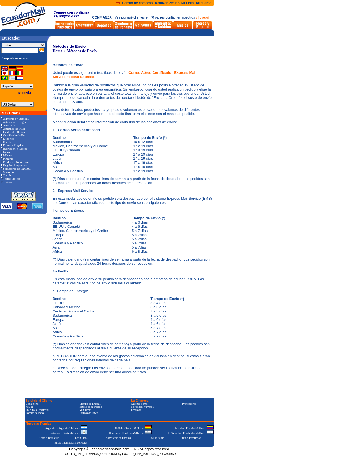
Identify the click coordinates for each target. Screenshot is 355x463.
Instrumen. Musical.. (14, 148)
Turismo (7, 182)
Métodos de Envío (82, 51)
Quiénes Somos (140, 403)
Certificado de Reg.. (14, 135)
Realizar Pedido (168, 3)
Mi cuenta (203, 3)
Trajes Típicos (11, 178)
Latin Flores (82, 437)
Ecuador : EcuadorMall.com (194, 428)
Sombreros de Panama (118, 437)
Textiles (7, 175)
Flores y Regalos (12, 145)
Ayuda (29, 406)
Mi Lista (187, 3)
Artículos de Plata (13, 128)
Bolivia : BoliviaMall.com (133, 428)
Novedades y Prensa (142, 406)
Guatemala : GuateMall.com (68, 433)
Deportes (7, 138)
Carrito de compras (137, 3)
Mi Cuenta (85, 409)
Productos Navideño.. (15, 162)
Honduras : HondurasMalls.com (130, 433)
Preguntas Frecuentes (37, 409)
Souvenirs (8, 172)
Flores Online (156, 437)
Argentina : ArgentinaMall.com (66, 428)
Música (6, 155)
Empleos (136, 409)
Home (57, 51)
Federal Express (80, 77)
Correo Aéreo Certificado (150, 73)
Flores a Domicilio (48, 437)
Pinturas (7, 158)
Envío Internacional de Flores (70, 442)
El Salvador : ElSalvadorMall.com (190, 433)
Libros (6, 152)
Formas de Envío (88, 412)
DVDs (6, 142)
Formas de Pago (35, 412)
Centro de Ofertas (13, 132)
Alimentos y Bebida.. (15, 118)
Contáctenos (32, 403)
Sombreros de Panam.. (16, 168)
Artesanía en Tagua (14, 122)
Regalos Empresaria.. (15, 165)
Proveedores (189, 403)
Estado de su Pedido (90, 406)
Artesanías (8, 125)
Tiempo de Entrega (89, 403)
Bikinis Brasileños (191, 437)
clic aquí (202, 17)
